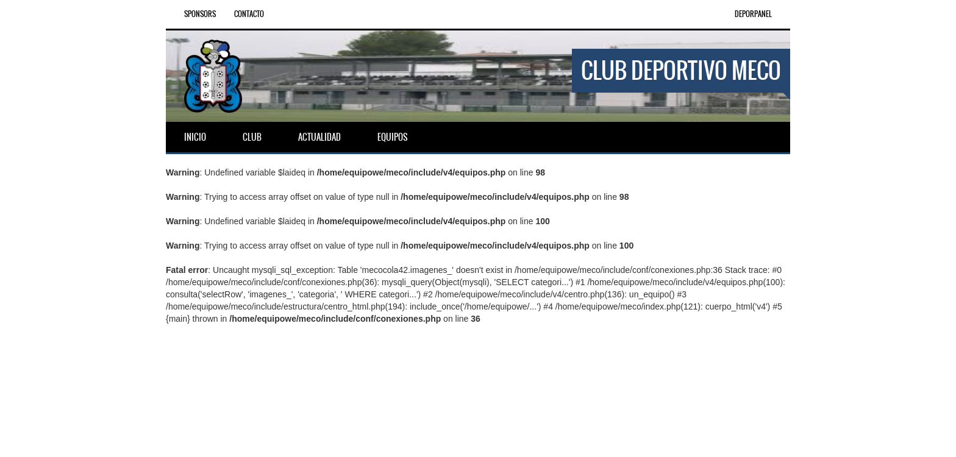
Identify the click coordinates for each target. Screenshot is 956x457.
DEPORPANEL (753, 14)
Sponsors (200, 14)
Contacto (249, 14)
